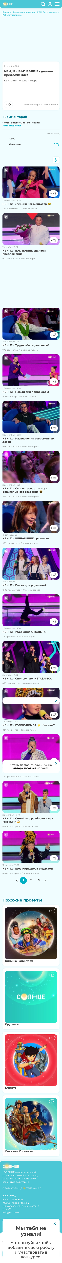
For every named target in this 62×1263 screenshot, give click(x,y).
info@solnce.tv (11, 1212)
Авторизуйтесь (11, 125)
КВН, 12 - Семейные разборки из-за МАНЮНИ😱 (27, 820)
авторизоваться (24, 768)
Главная (6, 12)
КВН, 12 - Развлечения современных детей (28, 440)
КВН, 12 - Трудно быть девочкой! (25, 345)
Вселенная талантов (24, 12)
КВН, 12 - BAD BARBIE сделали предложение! (24, 252)
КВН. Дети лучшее (47, 12)
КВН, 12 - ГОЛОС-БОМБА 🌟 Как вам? (28, 725)
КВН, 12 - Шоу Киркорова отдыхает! (27, 868)
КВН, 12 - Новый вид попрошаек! (25, 391)
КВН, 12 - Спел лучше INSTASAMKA (27, 678)
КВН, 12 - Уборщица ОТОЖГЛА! (24, 631)
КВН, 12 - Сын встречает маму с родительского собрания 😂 (24, 490)
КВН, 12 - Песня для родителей (24, 585)
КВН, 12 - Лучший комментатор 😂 (26, 204)
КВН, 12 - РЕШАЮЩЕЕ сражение (25, 538)
